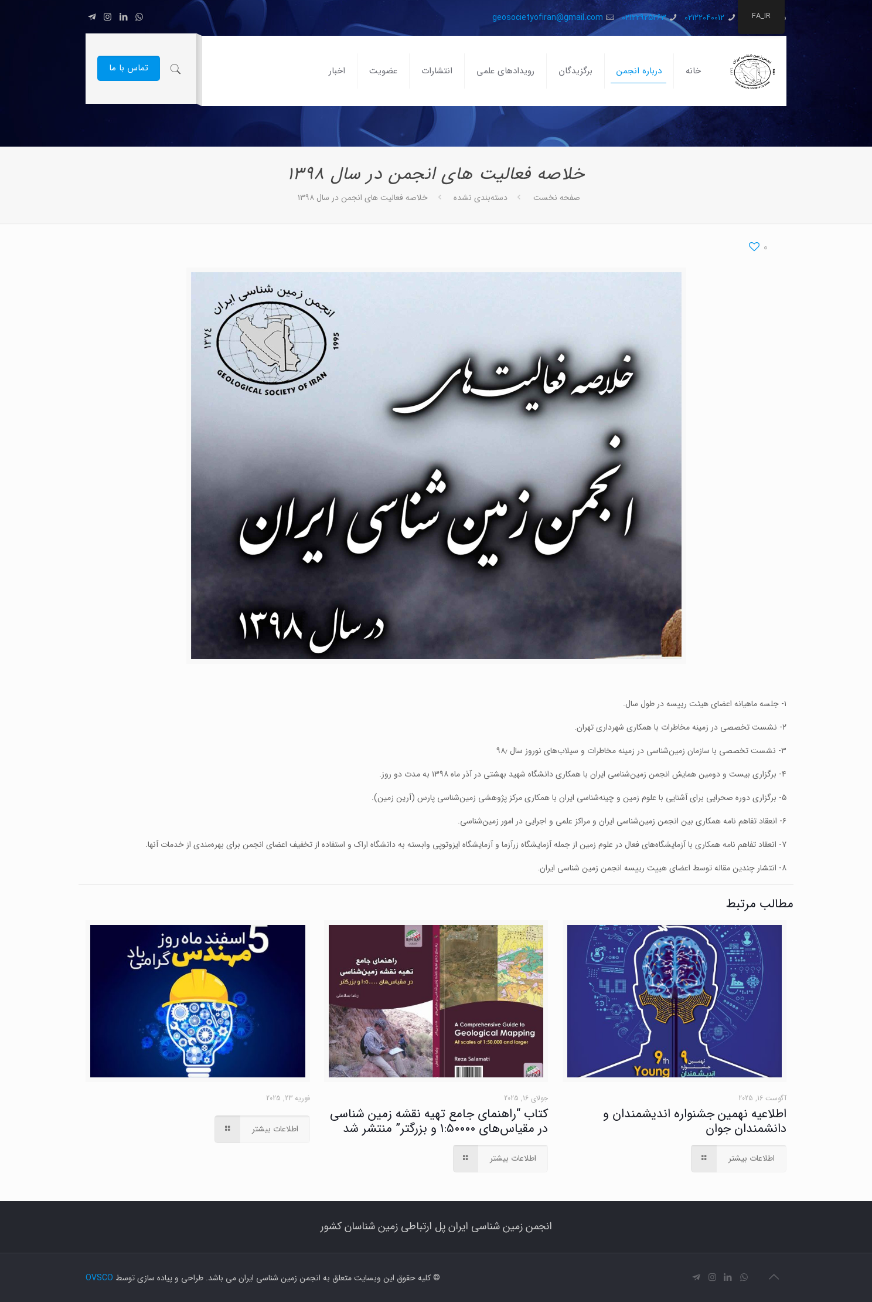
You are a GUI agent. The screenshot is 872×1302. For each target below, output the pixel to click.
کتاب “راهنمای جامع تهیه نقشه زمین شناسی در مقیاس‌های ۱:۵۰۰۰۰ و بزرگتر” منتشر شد (439, 1121)
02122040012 (704, 17)
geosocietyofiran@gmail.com (547, 17)
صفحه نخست (556, 197)
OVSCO (99, 1278)
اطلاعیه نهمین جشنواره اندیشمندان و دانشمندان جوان (694, 1121)
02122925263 (644, 17)
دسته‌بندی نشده (480, 197)
